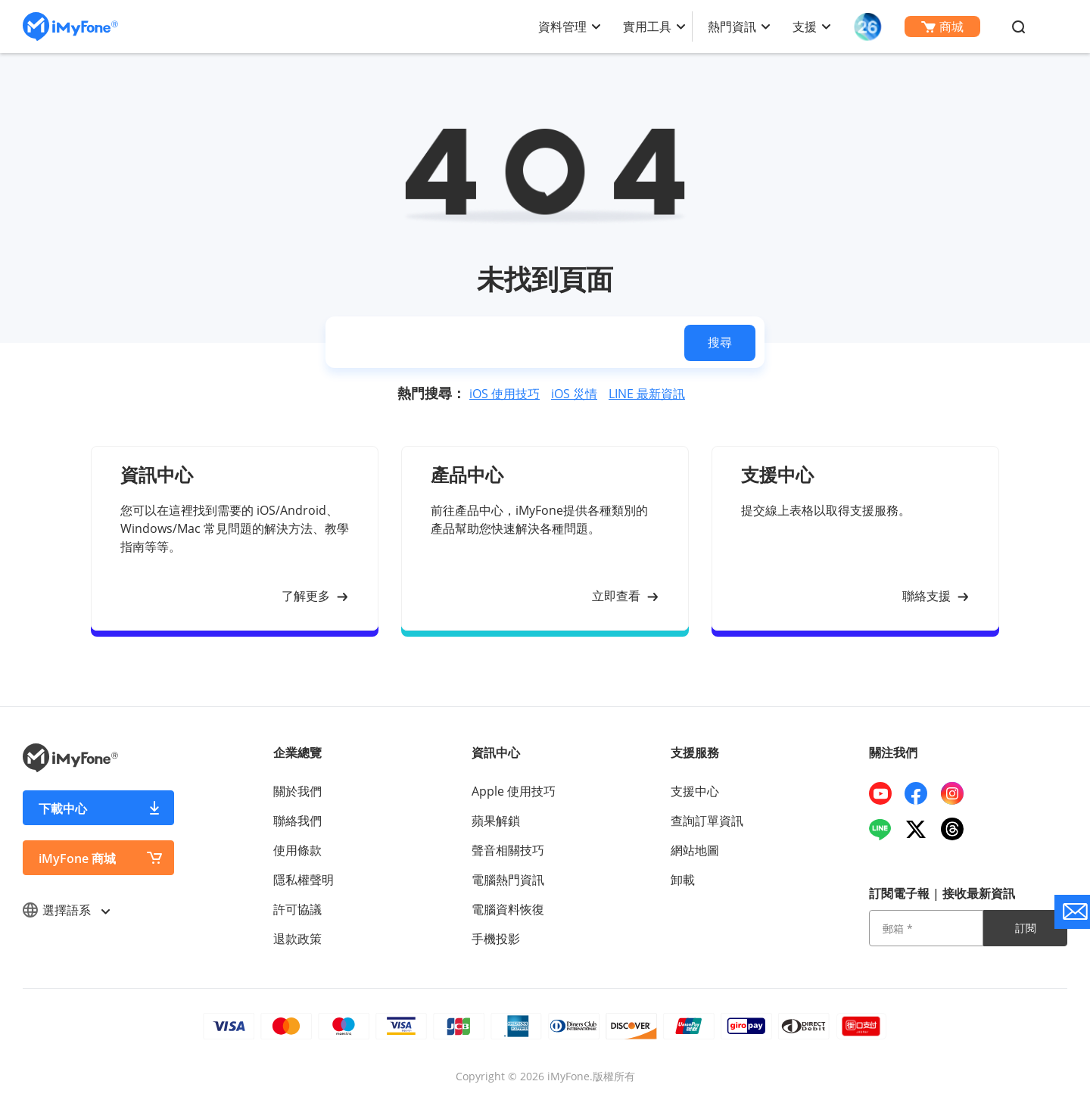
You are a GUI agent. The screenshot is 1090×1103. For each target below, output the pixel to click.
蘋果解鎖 (496, 820)
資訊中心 (496, 752)
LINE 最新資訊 (647, 393)
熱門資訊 (732, 26)
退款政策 (297, 938)
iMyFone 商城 (77, 858)
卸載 (683, 879)
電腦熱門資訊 (508, 879)
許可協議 (297, 909)
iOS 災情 (574, 393)
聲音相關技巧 (508, 850)
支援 (805, 26)
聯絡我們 (297, 820)
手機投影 (496, 938)
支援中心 (695, 791)
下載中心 (63, 808)
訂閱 (1025, 928)
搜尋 (720, 342)
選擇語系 (66, 910)
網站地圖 (695, 850)
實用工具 (647, 26)
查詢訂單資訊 (707, 820)
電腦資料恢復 (508, 909)
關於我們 (297, 791)
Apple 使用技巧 (514, 791)
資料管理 (562, 26)
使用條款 (297, 850)
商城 (942, 26)
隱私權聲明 (303, 879)
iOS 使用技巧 (504, 393)
